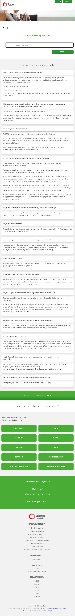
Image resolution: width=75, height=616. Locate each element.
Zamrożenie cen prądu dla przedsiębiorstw (37, 550)
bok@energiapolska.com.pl (37, 502)
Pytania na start (19, 429)
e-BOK (67, 1)
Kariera (37, 569)
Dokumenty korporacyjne (55, 467)
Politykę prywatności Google (48, 608)
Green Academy (37, 565)
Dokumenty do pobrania (19, 467)
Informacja (25, 610)
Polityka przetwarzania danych (37, 572)
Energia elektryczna (37, 528)
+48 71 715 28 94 (37, 489)
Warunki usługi (61, 608)
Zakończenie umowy (56, 457)
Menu (70, 6)
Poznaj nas (36, 559)
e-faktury (19, 438)
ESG (37, 562)
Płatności (19, 457)
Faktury (56, 438)
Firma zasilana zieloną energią (37, 534)
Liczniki (19, 448)
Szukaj (62, 52)
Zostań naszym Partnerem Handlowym (37, 541)
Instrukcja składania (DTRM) (42, 383)
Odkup (56, 448)
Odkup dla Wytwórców (37, 544)
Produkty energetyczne (37, 531)
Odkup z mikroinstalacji (37, 537)
